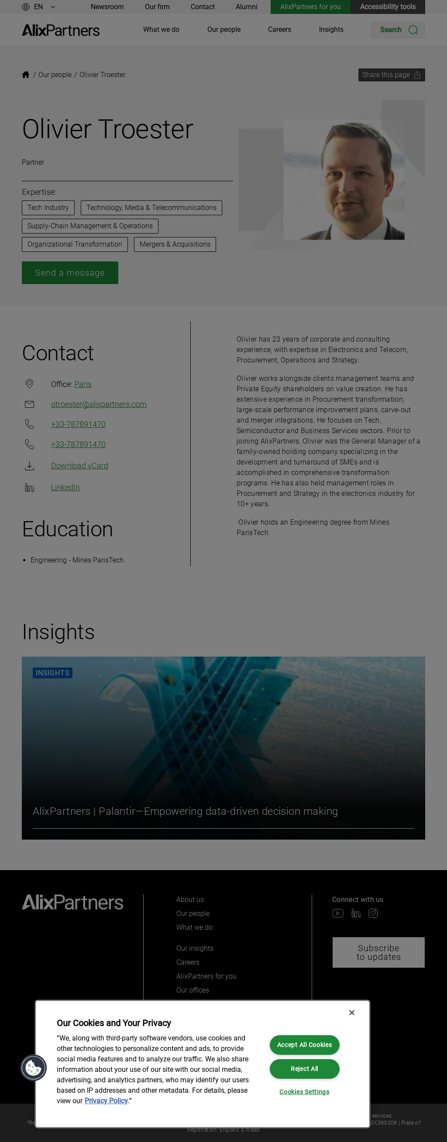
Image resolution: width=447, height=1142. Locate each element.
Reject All (304, 1068)
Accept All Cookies (304, 1045)
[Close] (351, 1012)
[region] (202, 1064)
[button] (34, 1068)
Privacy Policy (106, 1101)
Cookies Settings (304, 1092)
